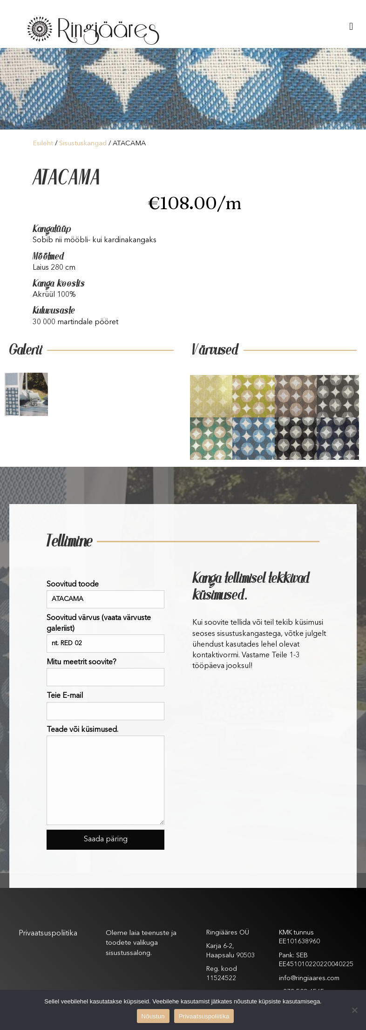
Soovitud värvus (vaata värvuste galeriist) (105, 633)
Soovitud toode (105, 594)
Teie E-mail (105, 706)
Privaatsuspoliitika (48, 933)
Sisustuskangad (83, 143)
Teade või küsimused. (105, 775)
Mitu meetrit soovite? (105, 672)
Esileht (43, 143)
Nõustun (153, 1016)
